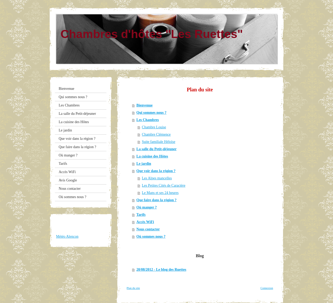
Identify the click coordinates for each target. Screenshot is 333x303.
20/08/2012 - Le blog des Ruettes (161, 270)
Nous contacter (148, 229)
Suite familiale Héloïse (158, 142)
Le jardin (143, 164)
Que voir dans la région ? (155, 171)
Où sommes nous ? (150, 236)
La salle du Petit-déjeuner (156, 149)
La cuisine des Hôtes (152, 156)
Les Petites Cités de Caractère (163, 185)
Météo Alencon (67, 236)
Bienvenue (144, 105)
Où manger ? (146, 207)
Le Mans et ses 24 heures (160, 193)
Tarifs (140, 215)
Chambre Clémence (156, 134)
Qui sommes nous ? (151, 113)
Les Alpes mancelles (157, 178)
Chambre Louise (154, 127)
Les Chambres (147, 120)
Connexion (266, 287)
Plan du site (133, 287)
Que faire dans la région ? (156, 200)
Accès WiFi (145, 222)
